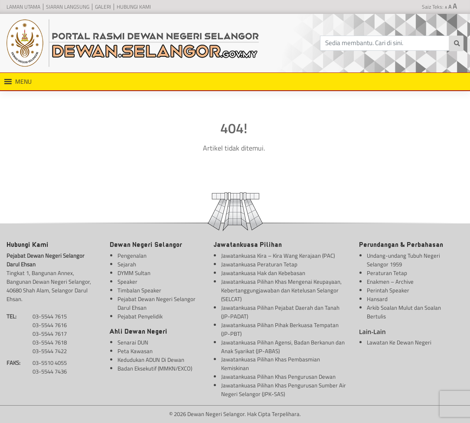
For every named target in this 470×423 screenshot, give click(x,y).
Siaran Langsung (67, 7)
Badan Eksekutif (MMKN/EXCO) (155, 368)
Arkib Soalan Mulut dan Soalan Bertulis (404, 312)
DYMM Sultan (134, 273)
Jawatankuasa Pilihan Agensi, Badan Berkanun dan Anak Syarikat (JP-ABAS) (283, 346)
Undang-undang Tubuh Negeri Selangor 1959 (403, 260)
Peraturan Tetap (387, 273)
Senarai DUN (133, 342)
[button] (23, 81)
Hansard (377, 299)
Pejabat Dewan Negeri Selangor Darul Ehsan (157, 303)
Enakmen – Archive (390, 282)
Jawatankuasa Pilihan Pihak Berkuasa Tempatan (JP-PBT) (280, 329)
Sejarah (127, 264)
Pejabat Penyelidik (140, 316)
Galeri (103, 7)
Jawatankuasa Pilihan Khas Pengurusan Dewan (278, 377)
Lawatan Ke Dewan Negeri (399, 342)
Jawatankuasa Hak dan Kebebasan (263, 273)
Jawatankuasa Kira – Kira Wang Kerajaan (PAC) (278, 256)
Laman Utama (23, 7)
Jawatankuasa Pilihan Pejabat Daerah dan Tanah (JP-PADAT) (280, 312)
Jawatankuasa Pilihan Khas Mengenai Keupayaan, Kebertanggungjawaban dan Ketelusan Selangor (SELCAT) (281, 290)
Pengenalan (132, 256)
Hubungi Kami (134, 7)
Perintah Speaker (388, 290)
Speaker (127, 282)
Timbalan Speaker (139, 290)
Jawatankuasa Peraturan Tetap (259, 264)
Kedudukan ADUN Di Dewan (151, 360)
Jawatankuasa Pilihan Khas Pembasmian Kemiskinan (270, 363)
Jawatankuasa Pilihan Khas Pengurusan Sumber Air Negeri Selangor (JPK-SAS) (283, 389)
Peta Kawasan (135, 351)
